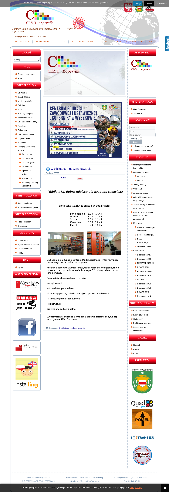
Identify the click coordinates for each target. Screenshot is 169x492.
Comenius (137, 189)
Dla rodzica (22, 226)
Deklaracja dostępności (128, 42)
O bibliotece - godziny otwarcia (71, 168)
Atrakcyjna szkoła (140, 193)
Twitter (63, 178)
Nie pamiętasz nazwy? (143, 146)
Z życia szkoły (24, 138)
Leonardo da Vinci (141, 172)
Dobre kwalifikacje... (146, 235)
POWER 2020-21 (144, 271)
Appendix (22, 142)
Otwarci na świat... (145, 246)
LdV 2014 (141, 176)
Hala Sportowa (139, 109)
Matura (61, 42)
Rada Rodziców (24, 222)
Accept (138, 3)
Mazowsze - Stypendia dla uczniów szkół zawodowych (143, 215)
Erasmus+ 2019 (144, 275)
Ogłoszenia (22, 130)
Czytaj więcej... (136, 487)
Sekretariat (22, 93)
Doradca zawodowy (26, 74)
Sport (20, 109)
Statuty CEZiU (24, 97)
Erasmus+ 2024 (144, 259)
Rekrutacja (42, 42)
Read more (161, 3)
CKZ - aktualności (141, 311)
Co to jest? (138, 319)
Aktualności (22, 42)
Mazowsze (137, 223)
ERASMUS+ (138, 251)
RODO (104, 42)
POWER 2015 (143, 292)
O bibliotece (23, 240)
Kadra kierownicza (26, 118)
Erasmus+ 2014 (144, 296)
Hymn (20, 267)
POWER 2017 (143, 279)
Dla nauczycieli (28, 162)
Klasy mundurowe (25, 203)
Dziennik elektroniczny (27, 122)
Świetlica (21, 105)
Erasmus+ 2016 (144, 288)
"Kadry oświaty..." (140, 185)
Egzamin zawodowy (83, 42)
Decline (149, 3)
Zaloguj (136, 142)
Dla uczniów (27, 154)
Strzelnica (137, 113)
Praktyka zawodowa (142, 323)
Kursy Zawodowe (140, 315)
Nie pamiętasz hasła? (143, 150)
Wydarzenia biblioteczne (28, 244)
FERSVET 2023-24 (145, 263)
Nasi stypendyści (25, 101)
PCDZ (20, 78)
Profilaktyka (27, 178)
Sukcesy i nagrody (26, 113)
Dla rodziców (27, 158)
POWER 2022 (143, 267)
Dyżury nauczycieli (26, 134)
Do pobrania (27, 167)
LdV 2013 (141, 180)
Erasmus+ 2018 (144, 284)
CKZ (151, 42)
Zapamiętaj (134, 138)
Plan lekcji (22, 126)
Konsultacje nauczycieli (28, 207)
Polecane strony (25, 249)
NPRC (20, 253)
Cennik (136, 349)
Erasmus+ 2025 (144, 255)
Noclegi (136, 345)
